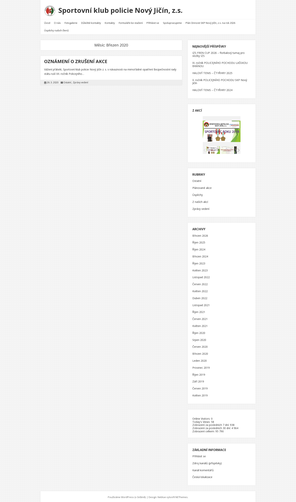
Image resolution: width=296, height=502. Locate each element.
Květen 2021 (200, 324)
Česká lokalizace (202, 475)
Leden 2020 (199, 359)
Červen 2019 (200, 387)
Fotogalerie (71, 21)
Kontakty (110, 21)
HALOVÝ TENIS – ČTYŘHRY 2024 (212, 88)
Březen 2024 (200, 255)
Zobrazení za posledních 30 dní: (211, 427)
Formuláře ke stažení (131, 21)
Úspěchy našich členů (56, 29)
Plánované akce (202, 186)
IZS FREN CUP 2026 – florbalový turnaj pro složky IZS (218, 52)
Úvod (47, 21)
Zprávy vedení (80, 81)
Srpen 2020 (199, 338)
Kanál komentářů (203, 468)
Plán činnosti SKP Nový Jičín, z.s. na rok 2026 (210, 21)
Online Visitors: (201, 417)
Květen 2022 (200, 289)
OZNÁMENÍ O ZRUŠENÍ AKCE (75, 60)
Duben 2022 (199, 296)
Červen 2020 (200, 345)
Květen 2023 (200, 269)
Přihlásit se (152, 21)
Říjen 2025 (198, 241)
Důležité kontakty (91, 21)
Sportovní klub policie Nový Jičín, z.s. (121, 9)
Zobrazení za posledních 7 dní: (211, 423)
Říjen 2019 (198, 373)
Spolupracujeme (172, 21)
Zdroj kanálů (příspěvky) (207, 461)
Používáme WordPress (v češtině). (127, 495)
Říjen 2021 (198, 310)
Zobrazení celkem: (203, 430)
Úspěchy (197, 193)
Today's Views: (201, 420)
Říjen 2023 (198, 262)
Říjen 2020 (198, 331)
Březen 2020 (200, 352)
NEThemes (181, 495)
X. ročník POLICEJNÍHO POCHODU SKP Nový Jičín (219, 80)
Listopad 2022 (201, 276)
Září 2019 (198, 380)
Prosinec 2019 (201, 366)
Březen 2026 (200, 234)
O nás (57, 21)
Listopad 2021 (201, 303)
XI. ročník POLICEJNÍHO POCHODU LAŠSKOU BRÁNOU (220, 63)
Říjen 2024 (198, 248)
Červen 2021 (200, 317)
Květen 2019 (200, 394)
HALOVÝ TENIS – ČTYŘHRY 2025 (212, 71)
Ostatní (67, 81)
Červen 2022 (200, 283)
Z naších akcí (200, 200)
